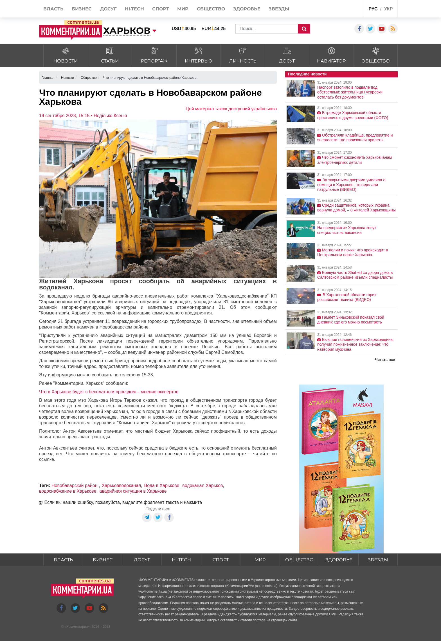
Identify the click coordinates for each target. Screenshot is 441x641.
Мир (260, 559)
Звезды (378, 559)
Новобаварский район (75, 485)
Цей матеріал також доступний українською (231, 108)
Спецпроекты (338, 9)
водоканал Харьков (202, 485)
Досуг (142, 559)
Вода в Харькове (161, 485)
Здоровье (338, 559)
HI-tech (181, 559)
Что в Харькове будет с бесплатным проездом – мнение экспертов (108, 391)
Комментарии (77, 627)
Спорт (221, 559)
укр (388, 8)
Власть (63, 559)
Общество (299, 559)
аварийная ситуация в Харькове (133, 491)
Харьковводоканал (121, 485)
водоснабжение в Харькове (67, 491)
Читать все (385, 360)
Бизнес (102, 559)
